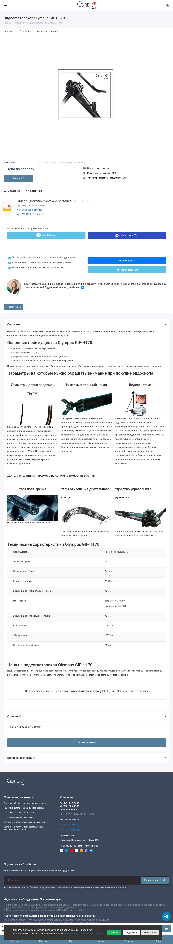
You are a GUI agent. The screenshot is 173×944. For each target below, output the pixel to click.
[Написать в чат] (166, 916)
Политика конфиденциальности (19, 812)
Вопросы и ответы (47, 31)
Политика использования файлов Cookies (24, 808)
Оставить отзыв (86, 742)
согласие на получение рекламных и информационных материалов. (91, 887)
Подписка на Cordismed (20, 864)
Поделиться (13, 307)
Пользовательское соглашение (18, 817)
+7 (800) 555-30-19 (70, 806)
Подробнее (131, 932)
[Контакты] (167, 5)
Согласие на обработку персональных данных (26, 822)
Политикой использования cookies (82, 933)
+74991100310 (28, 214)
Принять (114, 932)
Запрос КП (18, 178)
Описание (9, 31)
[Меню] (5, 5)
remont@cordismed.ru (70, 830)
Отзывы (25, 31)
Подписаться (155, 880)
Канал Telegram (127, 269)
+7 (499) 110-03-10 (70, 803)
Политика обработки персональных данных (25, 803)
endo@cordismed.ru (32, 209)
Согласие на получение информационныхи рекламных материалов (23, 828)
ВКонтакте (127, 260)
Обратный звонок (68, 809)
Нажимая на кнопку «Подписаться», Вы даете (67, 887)
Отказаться (150, 932)
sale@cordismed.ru (68, 824)
